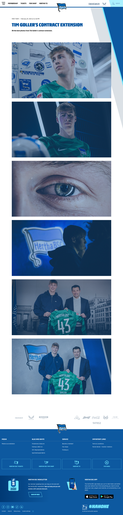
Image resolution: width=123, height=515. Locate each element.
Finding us (65, 450)
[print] (33, 511)
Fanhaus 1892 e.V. (37, 447)
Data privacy (17, 511)
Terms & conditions (98, 444)
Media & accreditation (8, 444)
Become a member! (67, 444)
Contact (4, 511)
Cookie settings (26, 511)
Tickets (23, 3)
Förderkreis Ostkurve (38, 444)
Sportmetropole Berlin (38, 453)
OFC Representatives (38, 450)
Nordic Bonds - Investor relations (102, 447)
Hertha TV (43, 3)
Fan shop (33, 3)
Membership (13, 3)
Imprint (10, 511)
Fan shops (65, 447)
